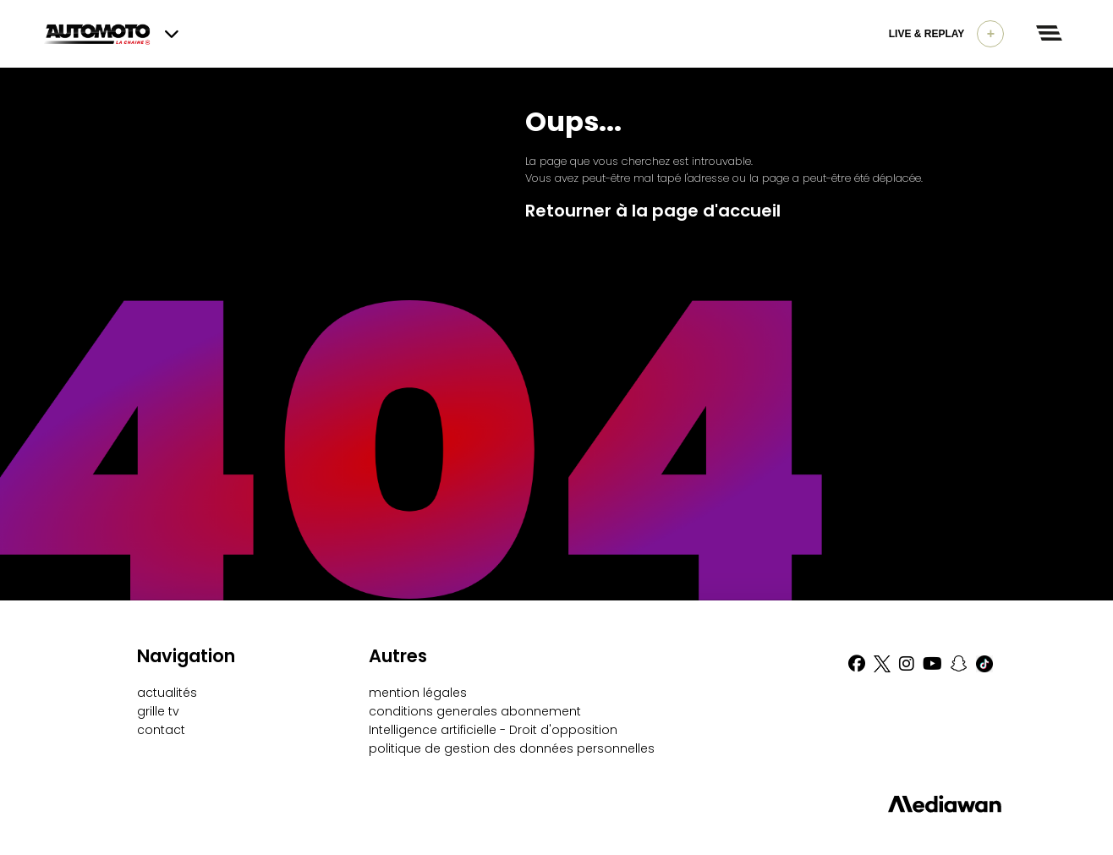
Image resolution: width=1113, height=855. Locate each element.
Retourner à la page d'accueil (653, 210)
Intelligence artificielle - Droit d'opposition (493, 729)
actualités (167, 692)
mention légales (418, 692)
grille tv (158, 711)
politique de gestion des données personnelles (512, 748)
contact (161, 729)
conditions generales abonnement (475, 711)
